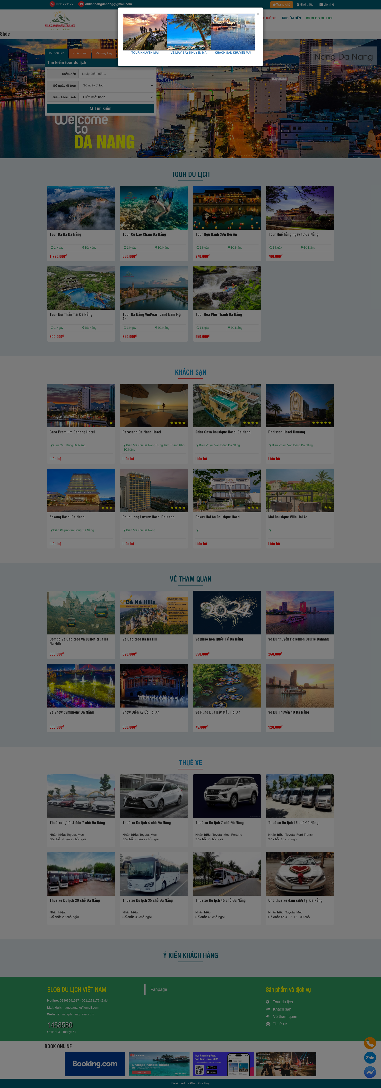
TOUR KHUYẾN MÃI (145, 52)
